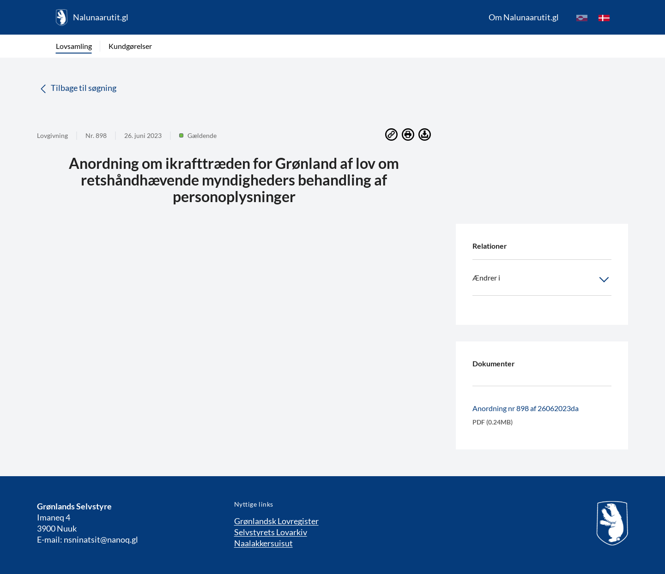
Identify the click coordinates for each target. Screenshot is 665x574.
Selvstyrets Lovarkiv (270, 532)
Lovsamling (74, 46)
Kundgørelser (130, 46)
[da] (604, 17)
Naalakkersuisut (263, 543)
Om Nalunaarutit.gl (524, 17)
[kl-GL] (581, 17)
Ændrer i (541, 279)
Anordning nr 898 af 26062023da (525, 408)
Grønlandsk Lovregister (276, 521)
